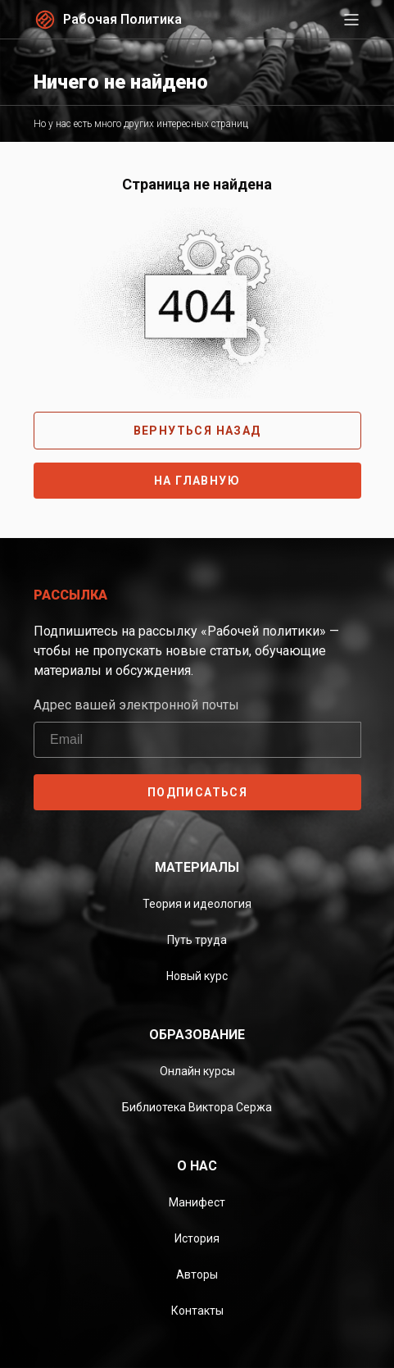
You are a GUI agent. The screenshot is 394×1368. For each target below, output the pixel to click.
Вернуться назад (197, 430)
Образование (197, 1034)
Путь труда (197, 939)
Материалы (197, 867)
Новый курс (197, 976)
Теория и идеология (197, 903)
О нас (197, 1166)
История (197, 1238)
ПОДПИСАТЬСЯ (197, 792)
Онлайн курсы (197, 1071)
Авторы (197, 1274)
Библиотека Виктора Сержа (197, 1107)
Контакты (197, 1310)
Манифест (197, 1202)
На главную (197, 480)
